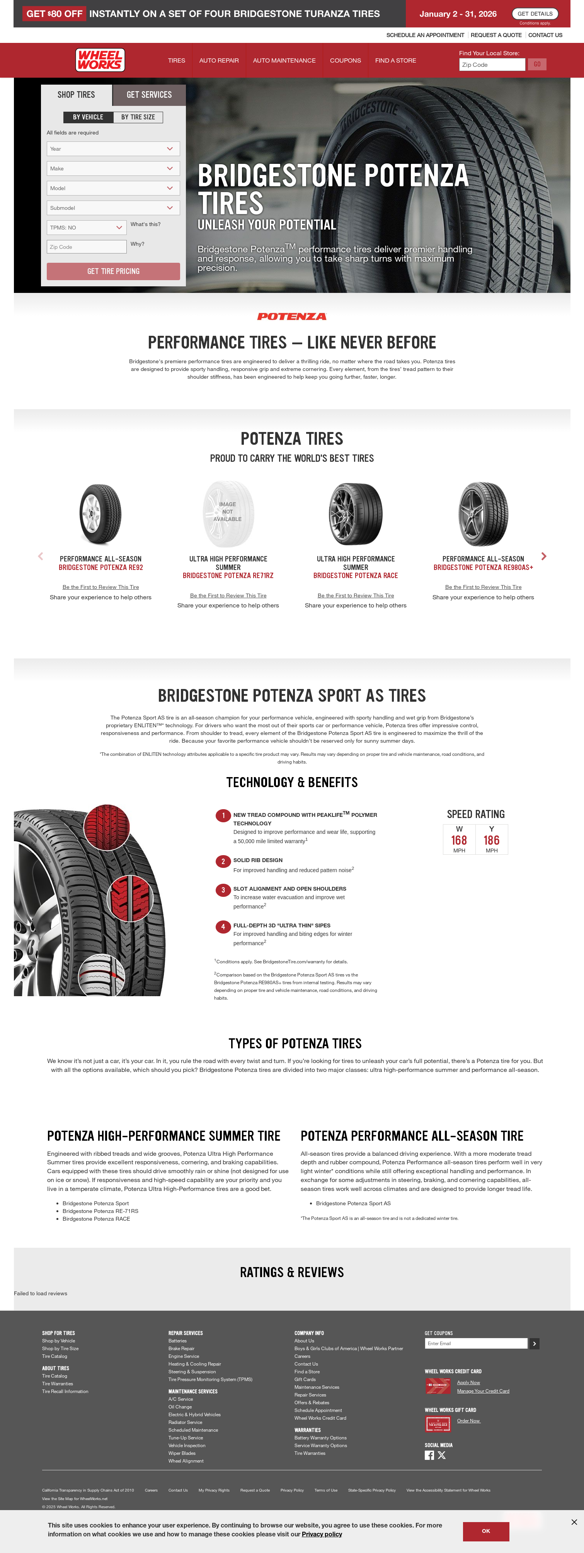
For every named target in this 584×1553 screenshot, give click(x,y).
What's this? (146, 224)
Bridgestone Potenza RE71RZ (228, 575)
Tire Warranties (57, 1383)
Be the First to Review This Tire (101, 586)
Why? (138, 243)
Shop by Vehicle (58, 1340)
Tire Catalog (54, 1356)
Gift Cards (305, 1379)
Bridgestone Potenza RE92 (101, 567)
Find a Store (307, 1371)
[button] (546, 557)
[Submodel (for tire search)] (113, 207)
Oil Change (180, 1406)
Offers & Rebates (312, 1402)
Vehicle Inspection (187, 1445)
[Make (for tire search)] (113, 168)
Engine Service (184, 1356)
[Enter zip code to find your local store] (492, 64)
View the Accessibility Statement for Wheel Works (448, 1490)
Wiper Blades (182, 1453)
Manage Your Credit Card (483, 1391)
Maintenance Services (317, 1387)
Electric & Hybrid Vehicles (195, 1414)
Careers (302, 1356)
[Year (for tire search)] (113, 148)
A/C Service (181, 1399)
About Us (304, 1340)
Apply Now (468, 1382)
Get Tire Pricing (113, 271)
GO (537, 64)
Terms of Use (326, 1490)
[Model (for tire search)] (113, 188)
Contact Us (306, 1364)
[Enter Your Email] (476, 1343)
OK (486, 1531)
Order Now (469, 1420)
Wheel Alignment (186, 1461)
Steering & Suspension (192, 1371)
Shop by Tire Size (60, 1348)
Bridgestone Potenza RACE (355, 575)
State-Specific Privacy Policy (372, 1490)
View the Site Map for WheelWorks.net (74, 1498)
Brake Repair (181, 1348)
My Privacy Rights (214, 1490)
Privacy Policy (292, 1490)
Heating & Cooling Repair (195, 1364)
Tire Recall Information (65, 1391)
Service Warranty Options (321, 1445)
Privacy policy (322, 1535)
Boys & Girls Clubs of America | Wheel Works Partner (349, 1348)
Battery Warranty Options (321, 1437)
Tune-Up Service (186, 1437)
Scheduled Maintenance (193, 1430)
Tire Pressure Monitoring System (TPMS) (210, 1379)
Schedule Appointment (318, 1410)
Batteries (178, 1340)
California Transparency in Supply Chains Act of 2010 (88, 1490)
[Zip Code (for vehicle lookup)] (87, 246)
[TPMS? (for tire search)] (86, 227)
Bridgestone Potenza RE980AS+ (483, 567)
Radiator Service (185, 1422)
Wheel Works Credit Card (320, 1418)
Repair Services (310, 1394)
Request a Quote (255, 1490)
